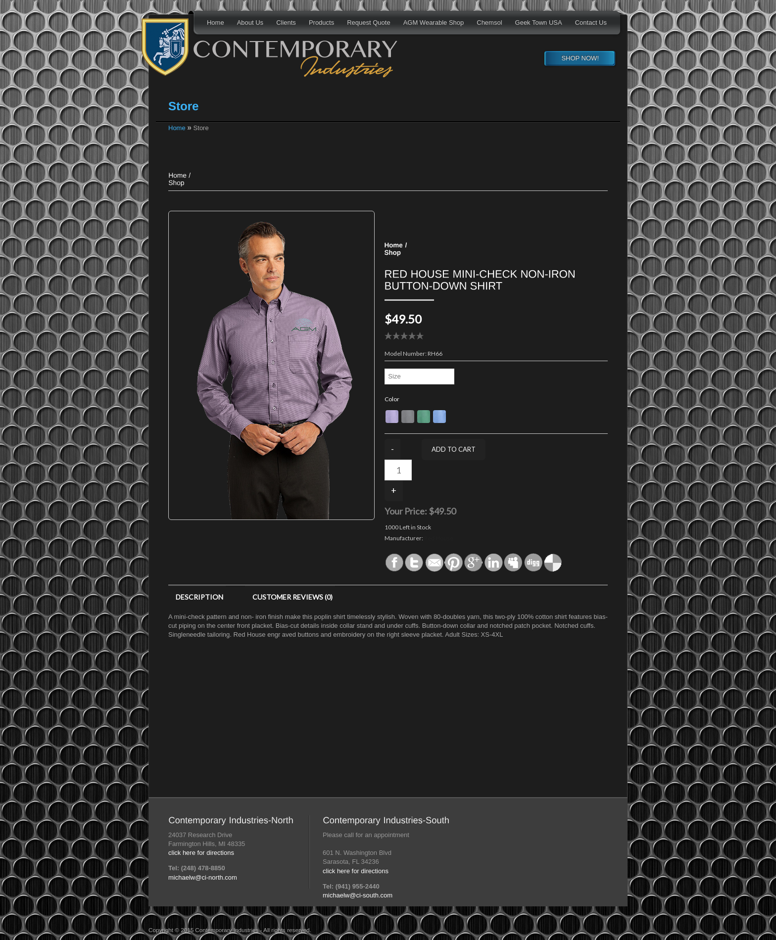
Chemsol (489, 22)
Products (321, 22)
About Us (250, 22)
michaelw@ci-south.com (357, 895)
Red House (438, 538)
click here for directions (201, 852)
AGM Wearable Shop (433, 22)
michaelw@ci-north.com (202, 877)
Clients (286, 22)
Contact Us (591, 22)
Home (215, 22)
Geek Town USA (538, 22)
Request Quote (368, 22)
